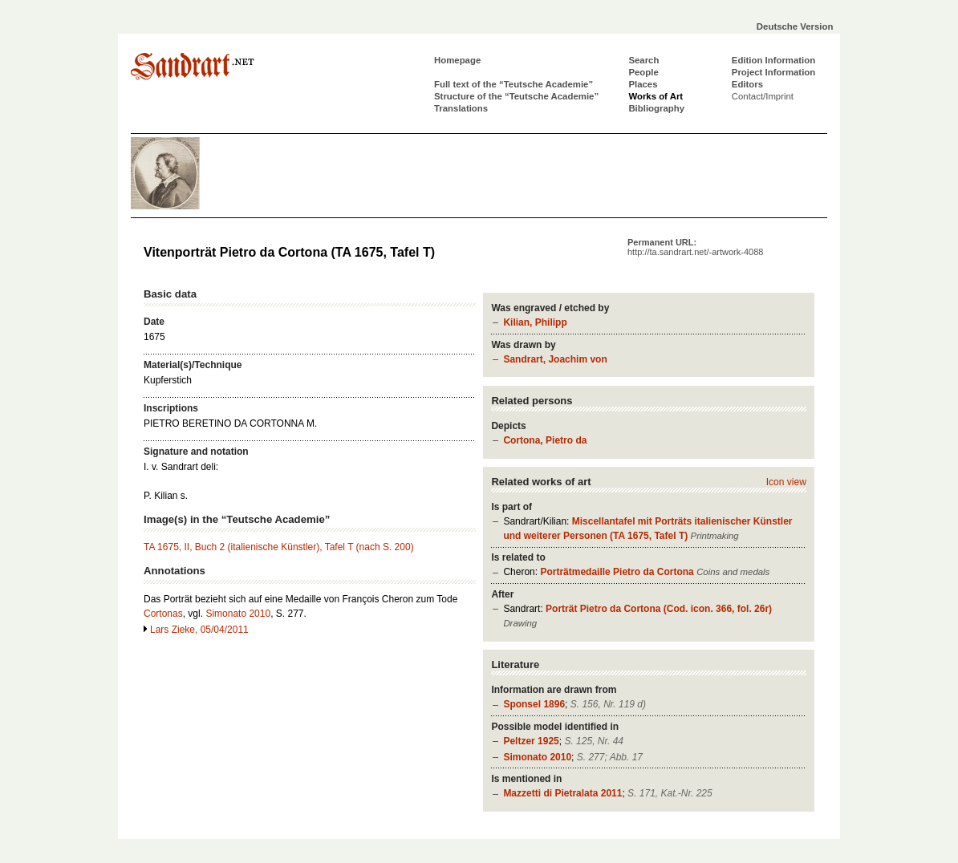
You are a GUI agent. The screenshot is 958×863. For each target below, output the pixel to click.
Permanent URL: (695, 247)
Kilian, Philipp (534, 322)
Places (642, 84)
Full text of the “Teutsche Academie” (513, 84)
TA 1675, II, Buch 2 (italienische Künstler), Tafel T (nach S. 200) (279, 547)
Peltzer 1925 (530, 741)
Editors (747, 84)
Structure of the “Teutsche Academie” (516, 96)
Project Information (773, 72)
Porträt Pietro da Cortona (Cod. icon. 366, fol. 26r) (659, 608)
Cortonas (163, 613)
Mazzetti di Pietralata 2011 (562, 793)
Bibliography (656, 108)
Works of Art (655, 96)
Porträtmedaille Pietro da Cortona (616, 571)
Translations (461, 108)
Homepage (457, 60)
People (643, 72)
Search (643, 60)
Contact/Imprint (763, 96)
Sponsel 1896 (534, 704)
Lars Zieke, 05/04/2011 (199, 629)
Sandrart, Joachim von (555, 359)
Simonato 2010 (537, 757)
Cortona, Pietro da (545, 440)
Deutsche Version (795, 26)
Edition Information (773, 60)
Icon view (786, 482)
